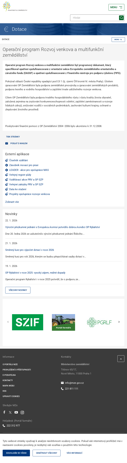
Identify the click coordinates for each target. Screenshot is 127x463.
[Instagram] (22, 413)
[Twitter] (10, 413)
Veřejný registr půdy (20, 174)
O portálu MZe (10, 364)
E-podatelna (9, 375)
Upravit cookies (11, 396)
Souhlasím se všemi (16, 453)
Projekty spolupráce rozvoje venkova (29, 194)
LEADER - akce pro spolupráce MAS (29, 170)
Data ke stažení (17, 189)
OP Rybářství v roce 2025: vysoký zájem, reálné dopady (35, 272)
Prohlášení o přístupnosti (17, 370)
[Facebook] (4, 413)
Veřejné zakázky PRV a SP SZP (26, 184)
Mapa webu (8, 386)
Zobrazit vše (12, 201)
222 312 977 (11, 425)
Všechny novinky (18, 290)
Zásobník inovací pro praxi (23, 165)
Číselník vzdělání (18, 160)
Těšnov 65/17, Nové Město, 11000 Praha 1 (76, 371)
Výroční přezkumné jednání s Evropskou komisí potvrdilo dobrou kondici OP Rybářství (52, 227)
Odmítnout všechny (46, 453)
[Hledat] (97, 17)
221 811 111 (69, 388)
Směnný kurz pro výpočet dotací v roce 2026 (29, 249)
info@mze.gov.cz (72, 382)
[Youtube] (16, 413)
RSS (4, 391)
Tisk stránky (13, 137)
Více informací (74, 453)
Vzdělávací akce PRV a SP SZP (26, 179)
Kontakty (8, 380)
